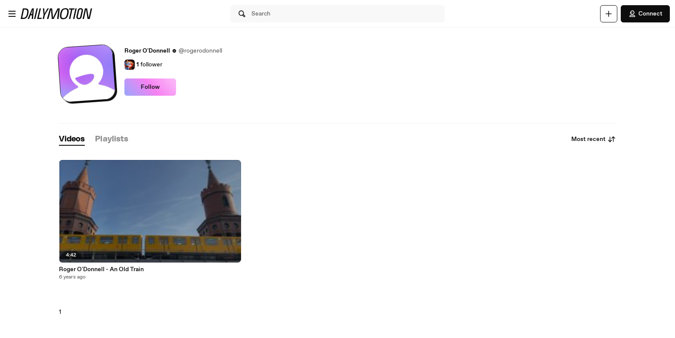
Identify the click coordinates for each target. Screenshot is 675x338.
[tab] (72, 139)
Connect (645, 13)
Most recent (593, 139)
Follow (150, 87)
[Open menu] (12, 13)
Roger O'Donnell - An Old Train (101, 269)
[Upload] (608, 13)
